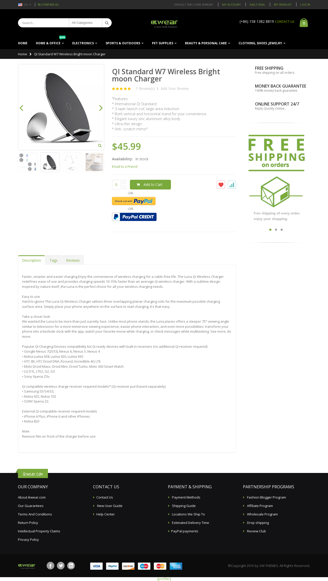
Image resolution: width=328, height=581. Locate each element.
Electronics (83, 43)
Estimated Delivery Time (190, 522)
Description (31, 260)
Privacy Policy (28, 539)
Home (22, 54)
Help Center (105, 514)
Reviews (73, 260)
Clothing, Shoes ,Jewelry (260, 43)
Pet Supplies (162, 43)
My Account (231, 4)
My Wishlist (283, 4)
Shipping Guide (183, 505)
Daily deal (257, 4)
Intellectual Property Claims (39, 531)
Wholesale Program (262, 514)
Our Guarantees (31, 505)
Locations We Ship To (188, 514)
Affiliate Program (259, 505)
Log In (305, 4)
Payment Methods (185, 497)
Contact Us (104, 497)
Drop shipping (257, 522)
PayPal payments (184, 531)
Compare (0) (47, 4)
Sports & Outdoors (123, 43)
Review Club (256, 531)
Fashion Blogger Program (266, 497)
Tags (53, 260)
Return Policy (28, 522)
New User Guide (109, 505)
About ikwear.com (32, 497)
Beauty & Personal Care (206, 43)
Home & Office (51, 41)
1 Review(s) (145, 88)
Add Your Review (175, 88)
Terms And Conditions (35, 514)
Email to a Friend (124, 166)
